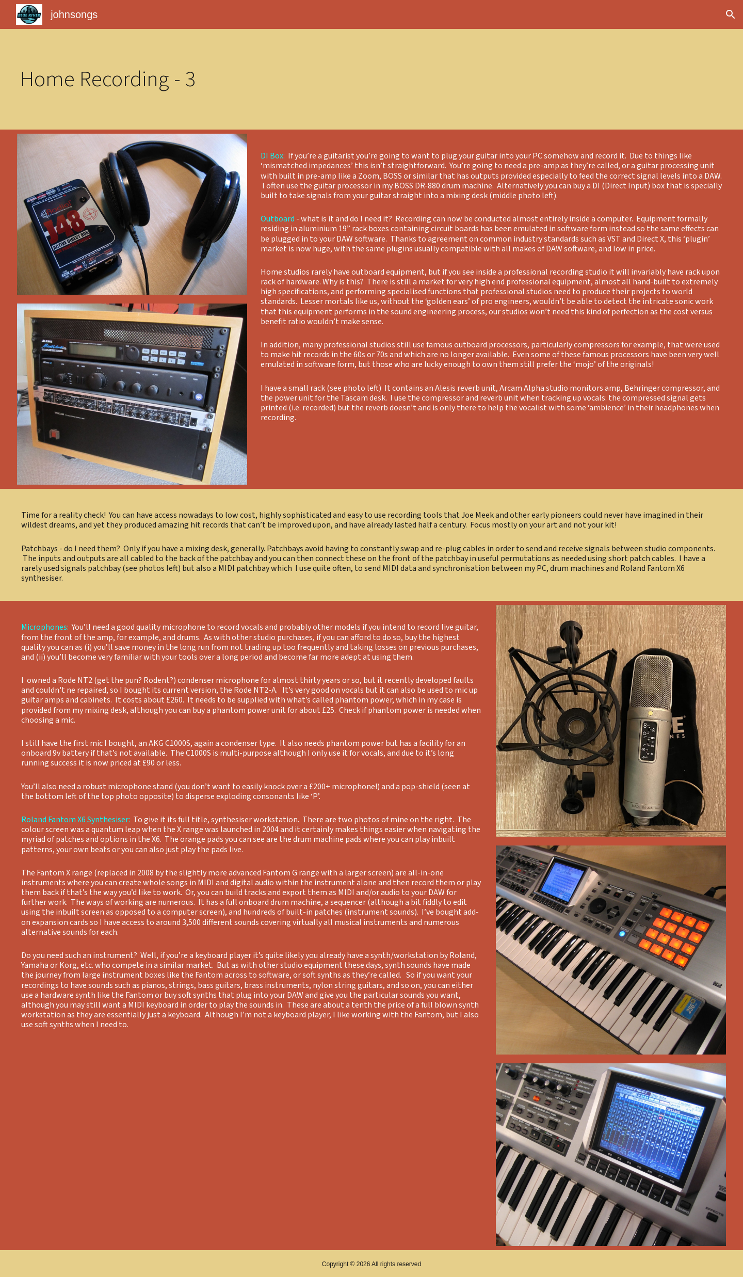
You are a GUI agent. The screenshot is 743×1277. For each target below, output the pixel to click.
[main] (162, 79)
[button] (730, 14)
